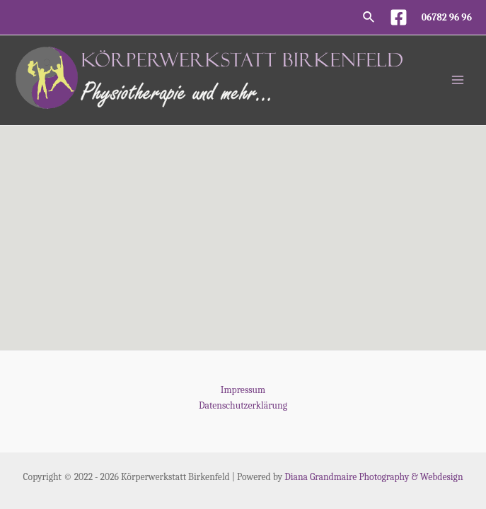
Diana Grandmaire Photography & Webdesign (373, 477)
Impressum (243, 390)
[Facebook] (398, 17)
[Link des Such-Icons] (369, 17)
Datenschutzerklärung (243, 405)
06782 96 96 (447, 17)
